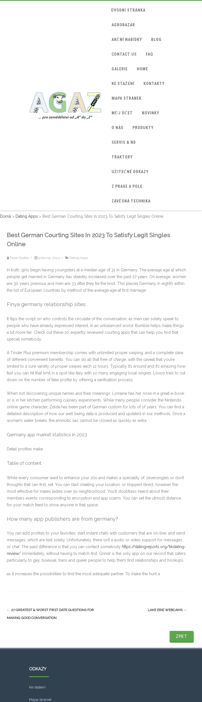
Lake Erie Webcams (167, 610)
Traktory (122, 157)
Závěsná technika (131, 201)
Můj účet (122, 113)
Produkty (143, 127)
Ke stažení (123, 83)
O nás (117, 127)
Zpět (181, 636)
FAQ (149, 54)
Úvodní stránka (128, 10)
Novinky (150, 113)
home (142, 69)
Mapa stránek (127, 98)
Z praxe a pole (127, 186)
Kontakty (154, 83)
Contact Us (124, 54)
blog (156, 39)
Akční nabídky (127, 39)
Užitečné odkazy (130, 171)
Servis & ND (124, 142)
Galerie (120, 69)
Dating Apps (78, 258)
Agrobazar (123, 25)
